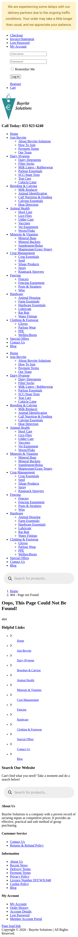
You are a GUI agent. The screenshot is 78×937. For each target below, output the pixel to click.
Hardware (22, 719)
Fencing (21, 709)
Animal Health (25, 680)
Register (15, 84)
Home (20, 640)
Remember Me (23, 69)
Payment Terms (20, 873)
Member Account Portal (26, 919)
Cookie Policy (19, 884)
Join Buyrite (24, 650)
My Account (18, 904)
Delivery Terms (20, 869)
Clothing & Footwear (29, 729)
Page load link (11, 926)
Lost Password (20, 915)
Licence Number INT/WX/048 (30, 880)
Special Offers (25, 739)
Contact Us (23, 749)
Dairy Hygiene (25, 660)
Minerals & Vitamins (29, 690)
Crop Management (28, 700)
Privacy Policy (20, 876)
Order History (19, 907)
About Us (16, 861)
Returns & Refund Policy (27, 845)
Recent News (19, 865)
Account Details (21, 911)
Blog (20, 758)
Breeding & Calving (29, 670)
